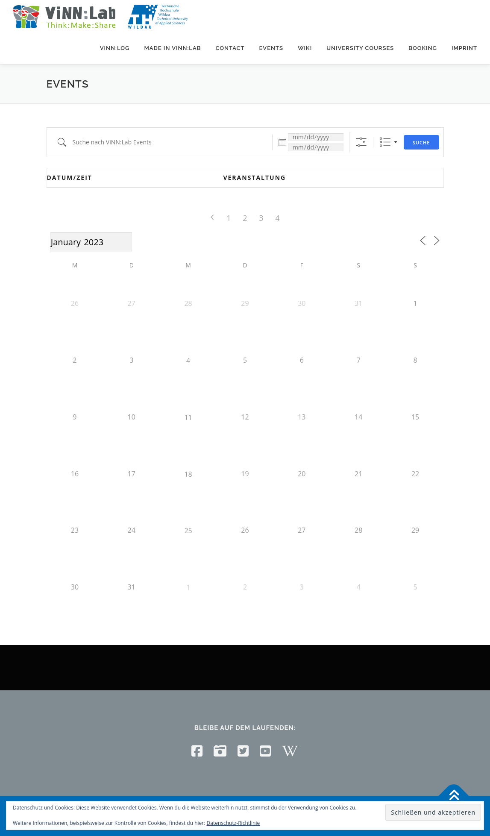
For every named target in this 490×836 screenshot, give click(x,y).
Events (271, 48)
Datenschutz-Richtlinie (233, 823)
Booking (422, 48)
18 (188, 474)
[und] (315, 147)
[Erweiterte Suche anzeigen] (361, 142)
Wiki (305, 48)
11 (188, 417)
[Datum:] (315, 137)
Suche (421, 142)
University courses (360, 48)
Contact (229, 48)
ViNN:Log (115, 48)
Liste (385, 142)
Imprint (464, 48)
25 (188, 530)
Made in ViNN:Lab (172, 48)
